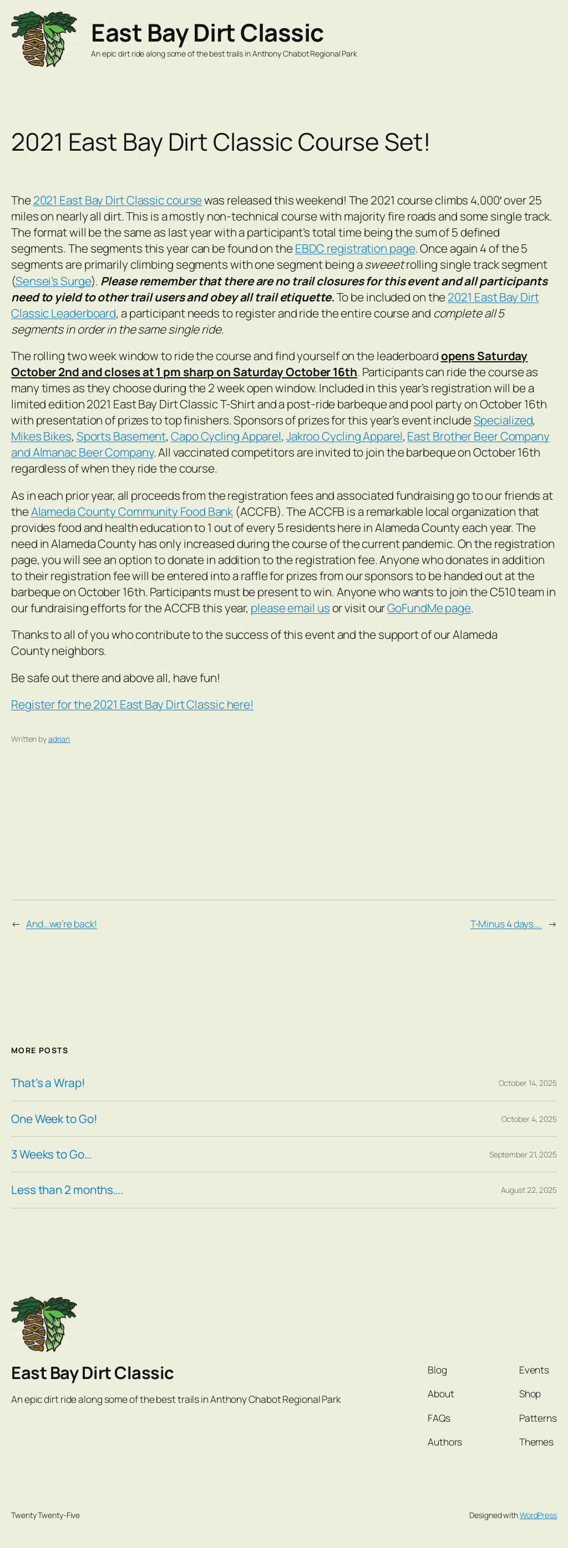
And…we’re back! (61, 923)
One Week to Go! (54, 1119)
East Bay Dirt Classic (207, 32)
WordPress (538, 1515)
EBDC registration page (355, 248)
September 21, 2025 (523, 1154)
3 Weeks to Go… (51, 1154)
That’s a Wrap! (48, 1083)
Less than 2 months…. (67, 1189)
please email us (290, 608)
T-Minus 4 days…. (506, 923)
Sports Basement (121, 436)
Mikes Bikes (41, 436)
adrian (59, 739)
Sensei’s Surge (53, 281)
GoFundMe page (429, 608)
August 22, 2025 (529, 1190)
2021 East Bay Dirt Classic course (117, 200)
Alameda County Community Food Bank (132, 511)
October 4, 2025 (529, 1119)
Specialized (503, 420)
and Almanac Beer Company (82, 452)
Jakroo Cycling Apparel (344, 436)
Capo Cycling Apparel (226, 436)
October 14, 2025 (528, 1083)
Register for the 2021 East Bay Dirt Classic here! (132, 704)
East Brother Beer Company (478, 436)
